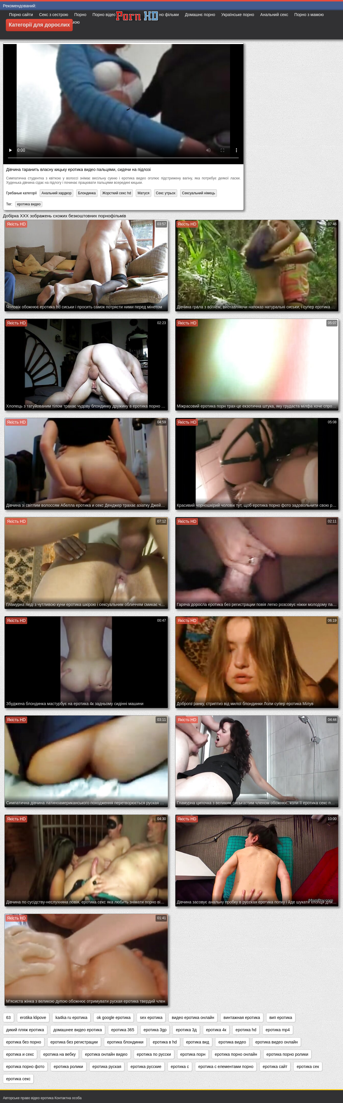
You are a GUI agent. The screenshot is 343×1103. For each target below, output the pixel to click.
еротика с (180, 1066)
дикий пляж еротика (25, 1029)
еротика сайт (275, 1066)
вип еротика (280, 1017)
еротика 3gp (155, 1029)
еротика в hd (165, 1042)
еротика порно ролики (287, 1054)
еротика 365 (122, 1029)
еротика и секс (20, 1054)
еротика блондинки (125, 1042)
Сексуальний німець (198, 193)
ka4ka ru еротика (71, 1017)
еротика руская (107, 1066)
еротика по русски (154, 1054)
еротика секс (18, 1078)
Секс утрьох (165, 193)
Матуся (143, 193)
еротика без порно (23, 1042)
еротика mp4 (278, 1029)
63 (8, 1017)
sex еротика (151, 1017)
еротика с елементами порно (225, 1066)
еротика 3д (186, 1029)
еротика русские (145, 1066)
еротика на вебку (59, 1054)
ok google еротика (113, 1017)
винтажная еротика (242, 1017)
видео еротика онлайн (193, 1017)
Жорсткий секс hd (116, 193)
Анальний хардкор (56, 193)
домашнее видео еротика (77, 1029)
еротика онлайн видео (106, 1054)
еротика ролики (68, 1066)
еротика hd (246, 1029)
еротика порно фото (25, 1066)
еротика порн (193, 1054)
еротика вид (197, 1042)
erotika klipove (33, 1017)
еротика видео (29, 204)
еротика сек (308, 1066)
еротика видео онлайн (276, 1042)
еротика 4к (216, 1029)
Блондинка (87, 193)
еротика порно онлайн (236, 1054)
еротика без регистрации (74, 1042)
